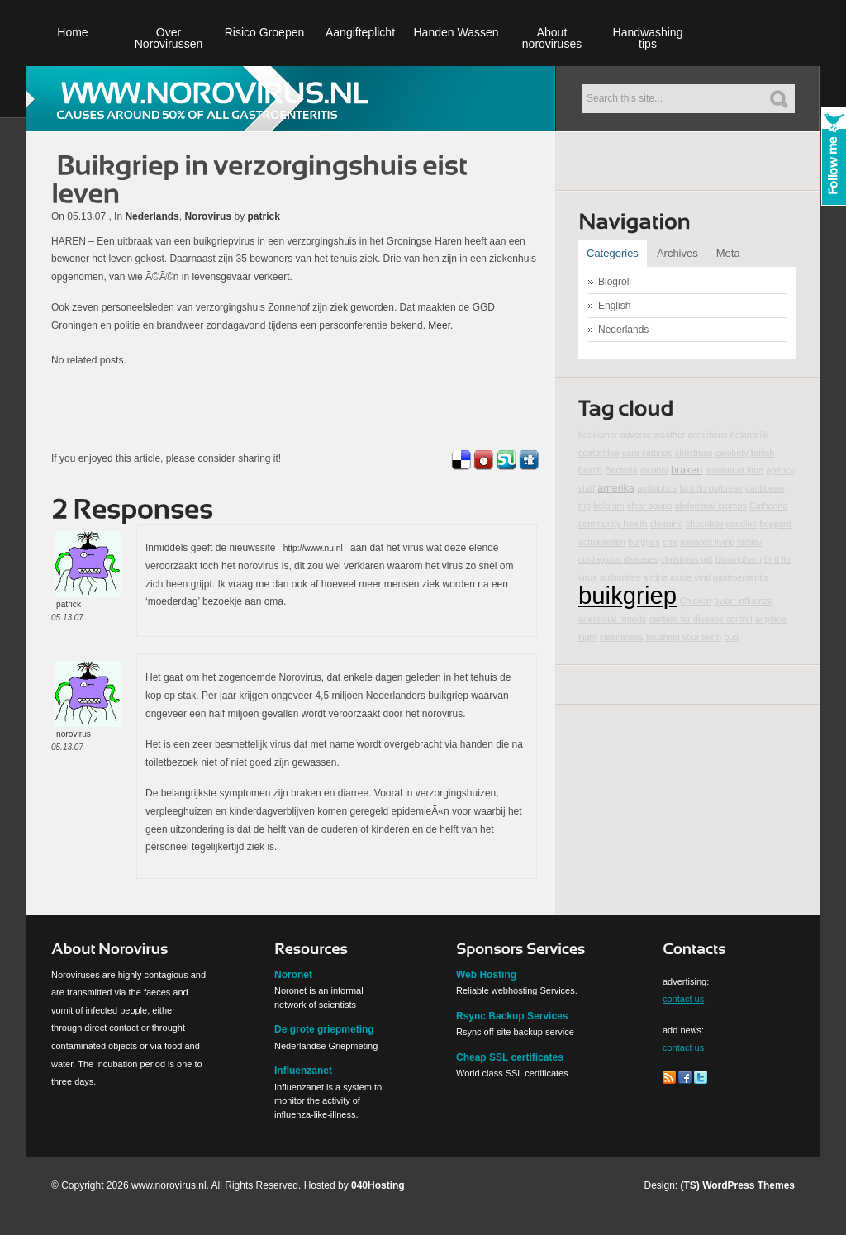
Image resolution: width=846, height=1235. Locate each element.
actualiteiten (601, 542)
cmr (670, 542)
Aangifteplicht (360, 32)
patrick (263, 216)
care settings (647, 453)
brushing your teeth (683, 637)
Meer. (440, 325)
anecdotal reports (612, 619)
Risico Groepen (265, 32)
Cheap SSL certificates (509, 1057)
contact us (683, 999)
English (614, 305)
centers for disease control (701, 619)
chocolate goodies (721, 524)
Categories (613, 253)
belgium (608, 506)
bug (732, 637)
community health (613, 524)
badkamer (597, 434)
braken (686, 470)
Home (72, 32)
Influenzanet (303, 1070)
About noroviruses (552, 38)
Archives (677, 253)
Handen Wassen (456, 32)
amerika (615, 488)
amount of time (734, 470)
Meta (728, 253)
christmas (694, 453)
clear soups (650, 506)
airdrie (655, 577)
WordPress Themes (748, 1185)
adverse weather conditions (674, 434)
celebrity (732, 453)
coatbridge (599, 453)
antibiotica (657, 488)
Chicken (695, 601)
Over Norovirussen (168, 38)
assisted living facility (721, 542)
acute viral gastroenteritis (719, 577)
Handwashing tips (648, 38)
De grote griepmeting (324, 1029)
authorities (620, 577)
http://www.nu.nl (313, 548)
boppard (775, 524)
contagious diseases (618, 559)
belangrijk (749, 434)
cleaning (666, 524)
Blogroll (614, 281)
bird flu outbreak (710, 488)
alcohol (654, 470)
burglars (644, 542)
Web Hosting (486, 975)
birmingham (738, 559)
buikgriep (627, 595)
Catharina (768, 506)
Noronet (293, 975)
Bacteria (621, 470)
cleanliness (622, 637)
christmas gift (687, 559)
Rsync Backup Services (512, 1016)
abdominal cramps (711, 506)
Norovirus (207, 216)
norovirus (73, 734)
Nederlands (151, 216)
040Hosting (378, 1185)
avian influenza (743, 601)
